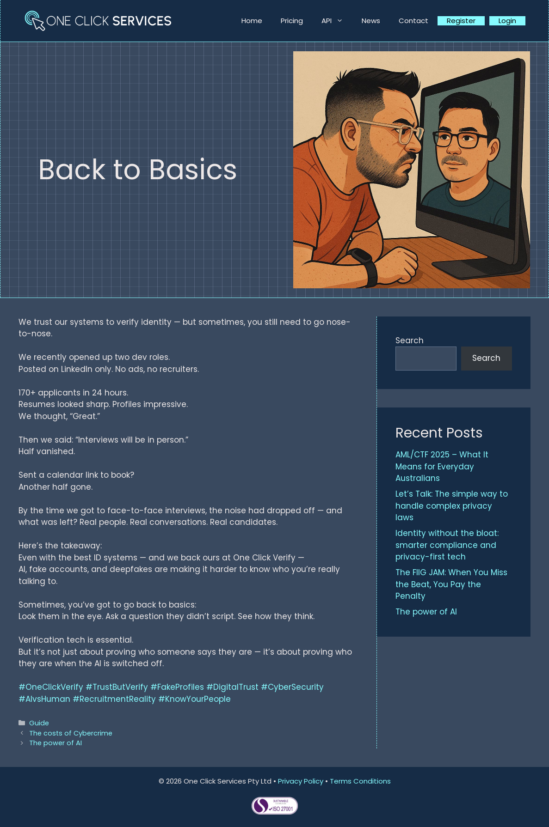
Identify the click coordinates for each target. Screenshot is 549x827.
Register (461, 20)
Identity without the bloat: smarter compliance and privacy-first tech (447, 545)
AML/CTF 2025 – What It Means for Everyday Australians (441, 466)
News (371, 20)
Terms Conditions (360, 781)
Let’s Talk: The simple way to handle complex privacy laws (451, 505)
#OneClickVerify (51, 687)
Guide (39, 723)
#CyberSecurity (292, 687)
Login (507, 20)
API (336, 20)
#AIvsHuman (44, 699)
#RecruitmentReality (114, 699)
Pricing (292, 20)
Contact (413, 20)
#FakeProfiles (177, 687)
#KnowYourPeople (194, 699)
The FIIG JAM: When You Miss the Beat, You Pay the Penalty (451, 584)
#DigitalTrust (232, 687)
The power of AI (55, 743)
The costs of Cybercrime (70, 733)
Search (409, 340)
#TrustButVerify (117, 687)
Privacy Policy (300, 781)
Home (251, 20)
